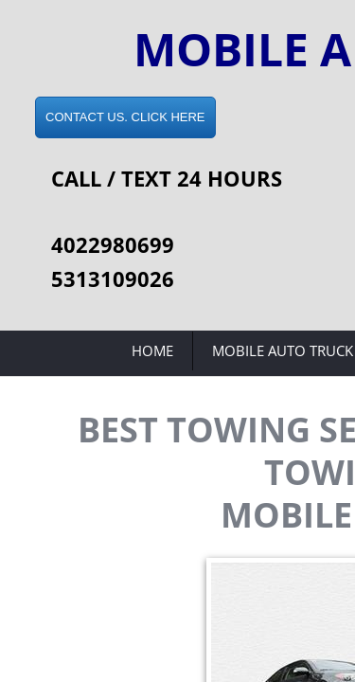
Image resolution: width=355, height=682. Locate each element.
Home (152, 350)
